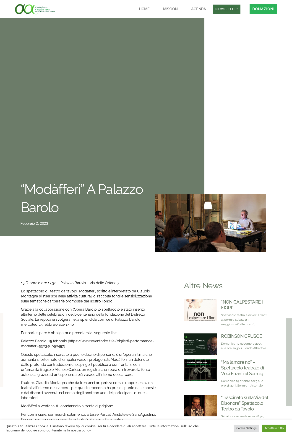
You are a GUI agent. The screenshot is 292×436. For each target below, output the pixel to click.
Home (144, 9)
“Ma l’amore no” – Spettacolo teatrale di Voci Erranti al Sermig (242, 367)
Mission (170, 9)
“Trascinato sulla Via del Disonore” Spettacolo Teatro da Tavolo (244, 403)
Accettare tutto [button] (274, 428)
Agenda (198, 9)
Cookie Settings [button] (246, 428)
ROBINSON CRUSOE (241, 336)
